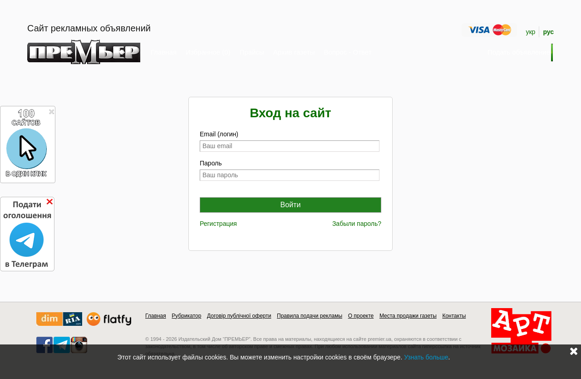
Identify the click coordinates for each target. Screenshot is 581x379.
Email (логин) (219, 134)
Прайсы (252, 52)
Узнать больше (426, 357)
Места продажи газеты (408, 316)
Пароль (211, 163)
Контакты (454, 316)
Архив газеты (294, 52)
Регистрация (218, 223)
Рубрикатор (186, 316)
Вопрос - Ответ (347, 52)
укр (530, 31)
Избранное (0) (208, 52)
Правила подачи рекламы (309, 316)
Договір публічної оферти (239, 316)
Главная (164, 52)
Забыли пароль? (356, 223)
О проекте (361, 316)
